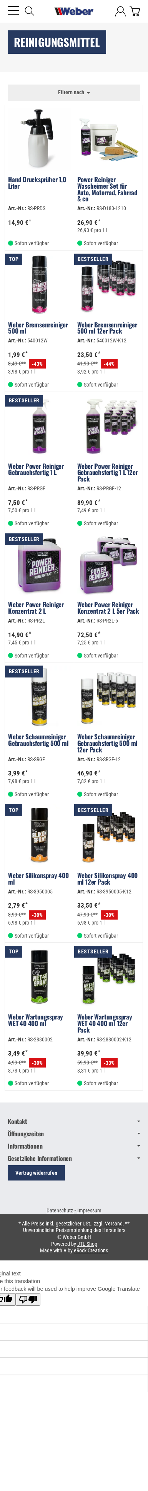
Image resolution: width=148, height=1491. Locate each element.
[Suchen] (30, 11)
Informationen (74, 1146)
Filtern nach (74, 92)
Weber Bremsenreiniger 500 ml (38, 329)
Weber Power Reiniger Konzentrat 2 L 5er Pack (108, 608)
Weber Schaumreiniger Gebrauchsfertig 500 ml (38, 741)
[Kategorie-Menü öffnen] (13, 10)
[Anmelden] (120, 11)
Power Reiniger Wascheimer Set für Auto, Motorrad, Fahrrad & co (107, 189)
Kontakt (74, 1121)
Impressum (89, 1210)
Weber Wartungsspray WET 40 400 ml (35, 1021)
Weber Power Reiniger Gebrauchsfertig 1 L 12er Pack (107, 473)
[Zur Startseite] (74, 11)
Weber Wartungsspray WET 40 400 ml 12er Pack (104, 1024)
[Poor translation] (28, 1299)
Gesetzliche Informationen (74, 1158)
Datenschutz (60, 1210)
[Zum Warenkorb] (134, 11)
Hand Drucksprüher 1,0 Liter (37, 183)
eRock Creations (91, 1250)
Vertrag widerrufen (36, 1173)
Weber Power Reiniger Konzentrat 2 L (36, 608)
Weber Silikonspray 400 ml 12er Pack (107, 879)
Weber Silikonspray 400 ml (38, 879)
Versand (114, 1223)
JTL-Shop (87, 1244)
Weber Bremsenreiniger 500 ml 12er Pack (107, 329)
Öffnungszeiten (74, 1134)
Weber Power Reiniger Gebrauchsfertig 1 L (36, 470)
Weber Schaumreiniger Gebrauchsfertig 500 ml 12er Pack (107, 744)
